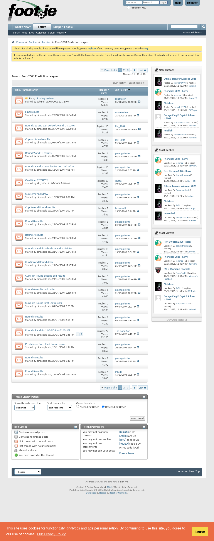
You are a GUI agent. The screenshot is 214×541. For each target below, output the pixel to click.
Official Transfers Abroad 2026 (180, 78)
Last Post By (122, 89)
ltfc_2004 (42, 183)
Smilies (123, 435)
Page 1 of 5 (110, 70)
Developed (91, 492)
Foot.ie (33, 42)
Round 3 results (34, 371)
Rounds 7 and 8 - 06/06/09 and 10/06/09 (48, 248)
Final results (32, 111)
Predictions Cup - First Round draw (45, 344)
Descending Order (114, 406)
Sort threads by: (56, 403)
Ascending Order (87, 406)
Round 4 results (34, 357)
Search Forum (136, 82)
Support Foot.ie (63, 27)
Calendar (41, 32)
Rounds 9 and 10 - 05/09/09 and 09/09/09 (49, 166)
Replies (103, 89)
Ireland (192, 85)
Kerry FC (193, 98)
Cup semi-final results (37, 139)
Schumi (41, 101)
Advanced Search (192, 32)
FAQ (31, 32)
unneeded (169, 213)
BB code (124, 431)
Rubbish (168, 130)
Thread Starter (30, 89)
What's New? (23, 27)
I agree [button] (200, 531)
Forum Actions (56, 32)
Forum (42, 27)
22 (107, 331)
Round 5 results (34, 316)
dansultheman (183, 175)
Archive (46, 42)
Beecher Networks (118, 492)
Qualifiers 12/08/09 (36, 180)
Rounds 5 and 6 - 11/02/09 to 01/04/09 (47, 330)
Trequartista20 (181, 122)
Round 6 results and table (39, 289)
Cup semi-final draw (36, 193)
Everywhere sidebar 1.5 (177, 319)
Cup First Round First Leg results (43, 302)
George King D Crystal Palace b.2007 (179, 117)
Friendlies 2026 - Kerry (176, 90)
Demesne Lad (182, 190)
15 (107, 167)
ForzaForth (181, 273)
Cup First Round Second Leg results (45, 275)
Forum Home (20, 32)
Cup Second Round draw (39, 262)
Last (143, 70)
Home (180, 471)
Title (17, 89)
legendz (177, 95)
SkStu (178, 205)
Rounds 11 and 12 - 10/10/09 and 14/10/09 (50, 125)
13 (107, 126)
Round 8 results (34, 221)
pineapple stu (44, 115)
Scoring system (45, 98)
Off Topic (193, 110)
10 (107, 180)
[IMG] (122, 439)
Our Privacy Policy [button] (51, 534)
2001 (109, 487)
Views (104, 92)
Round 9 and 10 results (38, 153)
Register (192, 2)
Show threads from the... (28, 403)
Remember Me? (136, 8)
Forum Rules (126, 453)
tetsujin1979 (180, 82)
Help (178, 2)
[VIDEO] (124, 443)
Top (197, 471)
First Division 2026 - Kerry (177, 171)
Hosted (102, 492)
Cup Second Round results (40, 207)
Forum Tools (118, 82)
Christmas (169, 103)
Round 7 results (34, 234)
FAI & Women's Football (177, 268)
